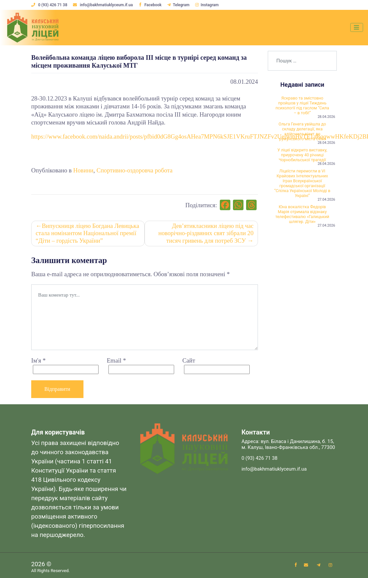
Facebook (150, 5)
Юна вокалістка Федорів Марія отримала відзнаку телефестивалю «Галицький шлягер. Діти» (302, 221)
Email (116, 361)
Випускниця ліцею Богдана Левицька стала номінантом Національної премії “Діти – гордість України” (87, 234)
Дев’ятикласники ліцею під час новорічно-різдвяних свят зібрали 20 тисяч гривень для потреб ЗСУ (205, 234)
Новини (83, 170)
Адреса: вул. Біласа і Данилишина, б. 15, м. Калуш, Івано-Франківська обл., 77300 (288, 445)
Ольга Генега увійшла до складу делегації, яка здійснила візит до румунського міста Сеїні (302, 133)
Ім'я (38, 361)
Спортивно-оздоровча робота (134, 170)
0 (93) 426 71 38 (49, 5)
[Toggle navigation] (356, 28)
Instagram (208, 5)
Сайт (188, 361)
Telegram (179, 5)
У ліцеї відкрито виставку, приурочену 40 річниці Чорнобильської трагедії (302, 158)
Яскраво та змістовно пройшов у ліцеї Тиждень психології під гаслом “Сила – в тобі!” (302, 106)
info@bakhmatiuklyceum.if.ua (103, 5)
